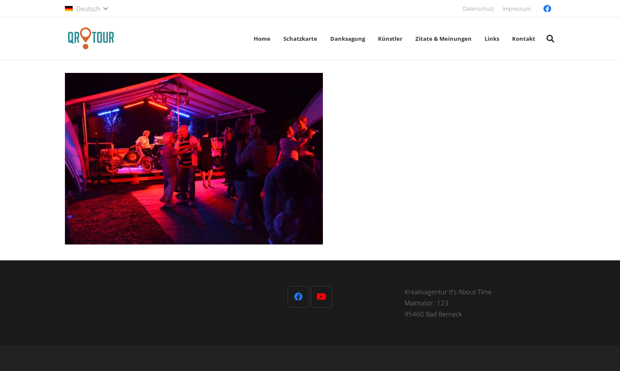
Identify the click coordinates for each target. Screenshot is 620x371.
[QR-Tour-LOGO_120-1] (91, 38)
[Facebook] (547, 8)
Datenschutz (478, 8)
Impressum (517, 8)
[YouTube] (321, 297)
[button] (86, 8)
